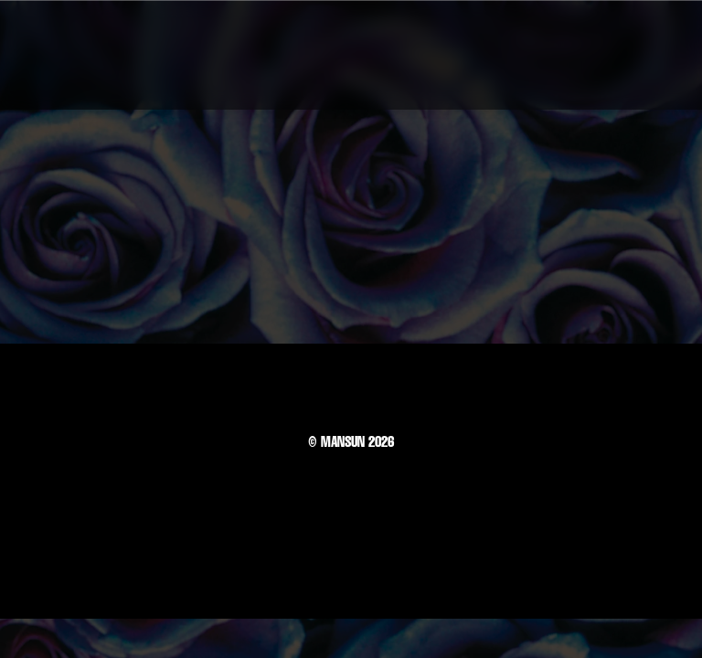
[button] (646, 55)
